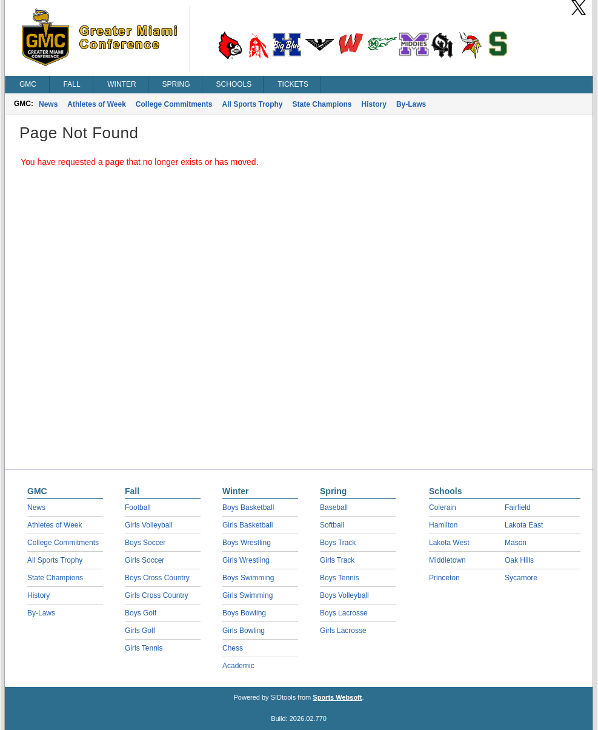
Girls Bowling (243, 630)
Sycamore (521, 578)
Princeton (444, 578)
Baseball (334, 507)
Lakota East (524, 525)
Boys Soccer (145, 542)
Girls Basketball (247, 525)
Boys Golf (140, 613)
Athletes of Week (96, 104)
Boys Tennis (339, 578)
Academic (238, 665)
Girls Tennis (143, 648)
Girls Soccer (144, 560)
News (48, 104)
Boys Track (338, 542)
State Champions (322, 104)
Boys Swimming (248, 578)
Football (138, 507)
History (374, 104)
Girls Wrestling (246, 560)
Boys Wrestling (246, 542)
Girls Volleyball (149, 525)
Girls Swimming (247, 595)
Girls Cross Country (156, 595)
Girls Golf (140, 630)
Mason (516, 542)
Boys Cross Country (157, 578)
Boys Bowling (244, 613)
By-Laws (411, 104)
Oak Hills (519, 560)
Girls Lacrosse (343, 630)
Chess (232, 648)
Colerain (442, 507)
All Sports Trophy (252, 104)
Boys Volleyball (344, 595)
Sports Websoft (337, 697)
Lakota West (449, 542)
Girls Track (337, 560)
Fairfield (518, 507)
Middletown (447, 560)
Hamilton (443, 525)
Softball (332, 525)
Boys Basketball (248, 507)
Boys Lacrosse (344, 613)
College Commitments (174, 104)
